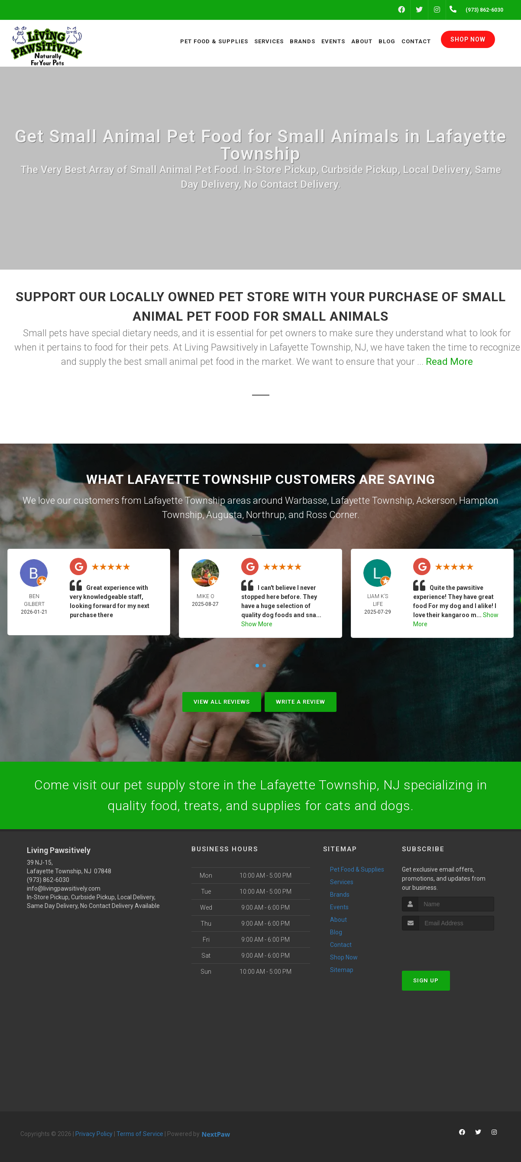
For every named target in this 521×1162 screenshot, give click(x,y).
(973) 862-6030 (48, 879)
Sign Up (426, 980)
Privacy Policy (94, 1133)
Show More (256, 624)
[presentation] (448, 947)
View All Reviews (222, 701)
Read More (449, 361)
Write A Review (300, 701)
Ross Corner (331, 514)
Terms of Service (139, 1133)
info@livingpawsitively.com (63, 888)
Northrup (265, 514)
